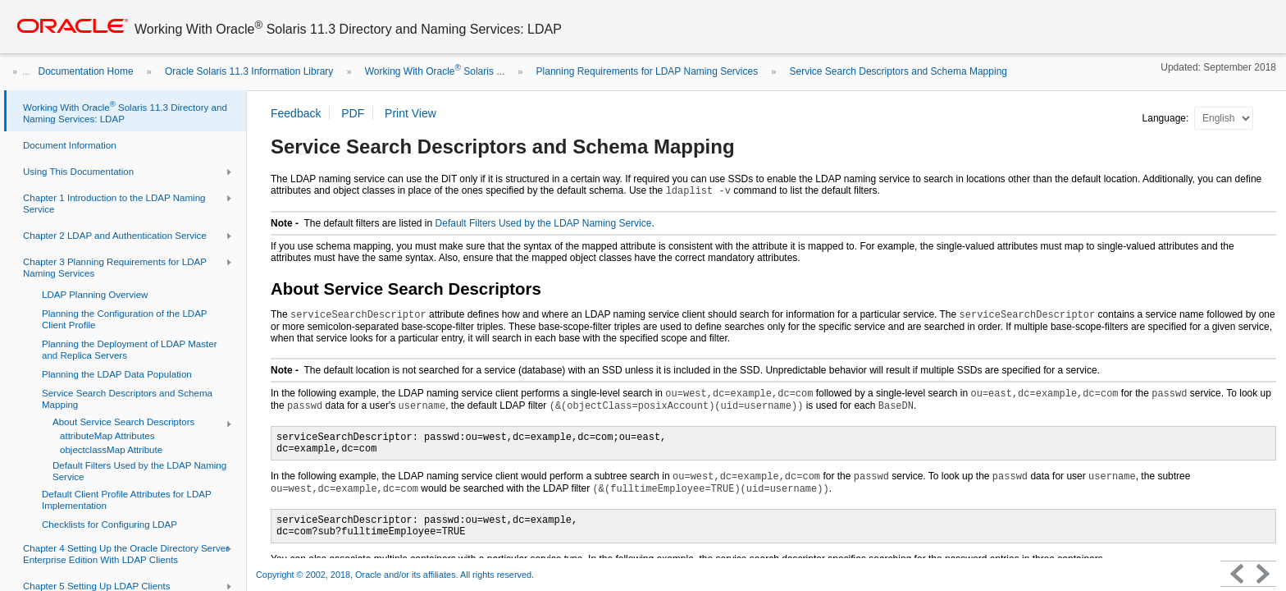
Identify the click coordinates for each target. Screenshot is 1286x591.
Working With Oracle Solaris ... (435, 71)
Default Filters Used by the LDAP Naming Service (544, 223)
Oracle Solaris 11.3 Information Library (249, 71)
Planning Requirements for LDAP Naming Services (647, 71)
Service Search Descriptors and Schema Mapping (898, 71)
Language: (1167, 118)
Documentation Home (86, 71)
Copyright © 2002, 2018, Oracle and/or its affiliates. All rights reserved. (395, 575)
